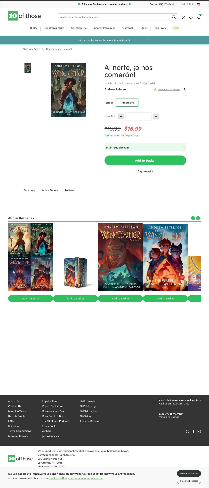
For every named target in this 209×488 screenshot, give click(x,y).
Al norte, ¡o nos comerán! (59, 49)
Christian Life (79, 28)
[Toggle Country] (199, 4)
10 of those (24, 16)
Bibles (33, 28)
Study (144, 28)
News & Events (16, 416)
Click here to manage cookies (85, 478)
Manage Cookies (18, 436)
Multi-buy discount (117, 147)
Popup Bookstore (52, 406)
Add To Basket (30, 298)
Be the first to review (169, 89)
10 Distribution (88, 411)
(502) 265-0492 (166, 4)
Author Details (49, 190)
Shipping (13, 426)
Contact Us (14, 406)
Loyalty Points (50, 401)
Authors (46, 430)
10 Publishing (88, 406)
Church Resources (104, 28)
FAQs (11, 421)
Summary (29, 190)
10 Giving (85, 416)
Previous (60, 40)
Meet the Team (17, 411)
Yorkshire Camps (169, 416)
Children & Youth (54, 28)
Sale (176, 28)
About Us (13, 401)
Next (148, 40)
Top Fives (160, 28)
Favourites (191, 17)
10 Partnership (88, 401)
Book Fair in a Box (53, 416)
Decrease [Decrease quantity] (121, 116)
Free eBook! (49, 426)
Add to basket (145, 160)
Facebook (193, 431)
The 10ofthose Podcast (55, 421)
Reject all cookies (189, 480)
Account (183, 17)
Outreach (128, 28)
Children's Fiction (31, 49)
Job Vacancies (50, 436)
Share (184, 89)
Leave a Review (89, 421)
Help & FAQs (187, 4)
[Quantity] (138, 116)
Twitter (187, 431)
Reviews (69, 190)
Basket (200, 16)
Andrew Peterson (115, 89)
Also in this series (21, 217)
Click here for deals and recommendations (104, 4)
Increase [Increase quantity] (156, 116)
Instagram (199, 431)
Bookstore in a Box (53, 411)
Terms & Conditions (19, 430)
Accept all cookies (189, 473)
